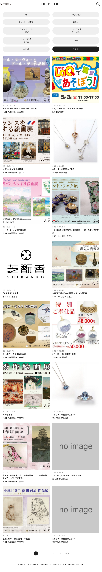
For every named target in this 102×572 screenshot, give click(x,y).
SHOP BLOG (51, 4)
